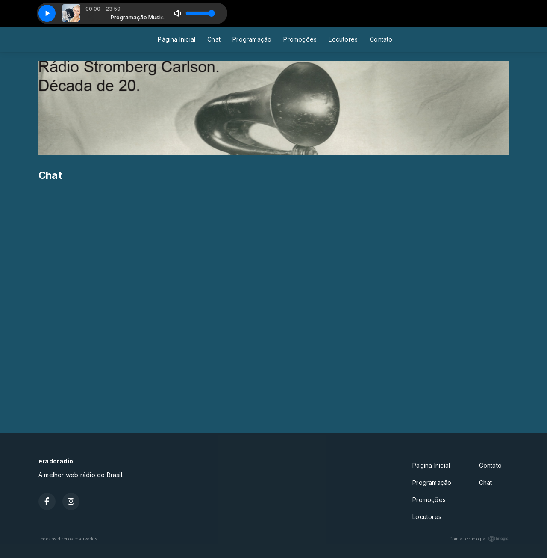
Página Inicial (176, 39)
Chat (214, 39)
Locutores (343, 39)
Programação (251, 39)
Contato (381, 39)
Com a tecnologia (479, 539)
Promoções (300, 39)
